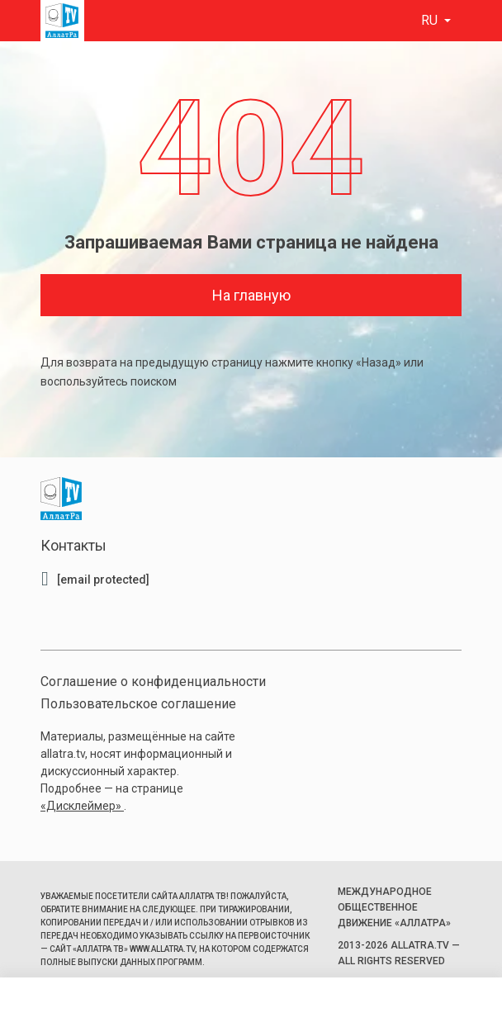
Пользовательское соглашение (138, 704)
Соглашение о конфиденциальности (153, 681)
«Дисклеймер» (82, 805)
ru (431, 20)
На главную (251, 295)
